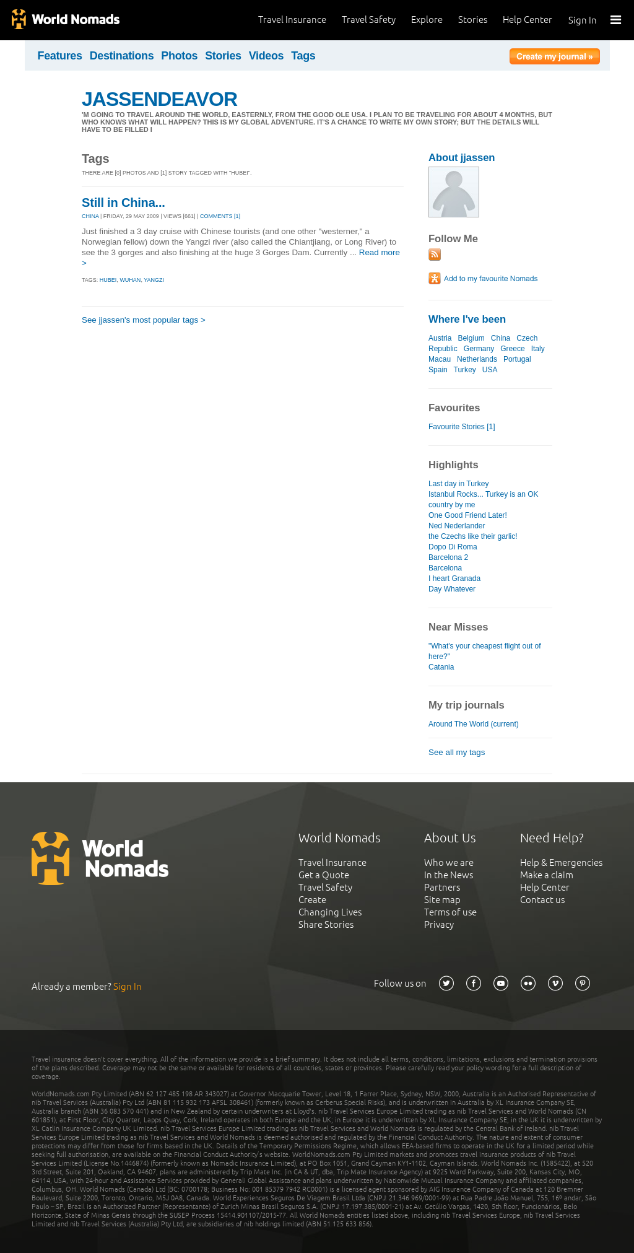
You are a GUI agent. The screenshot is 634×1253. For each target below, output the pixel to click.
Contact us (542, 899)
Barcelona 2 (448, 557)
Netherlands (477, 359)
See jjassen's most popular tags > (144, 320)
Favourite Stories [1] (461, 426)
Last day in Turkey (458, 483)
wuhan (130, 280)
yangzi (154, 280)
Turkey (465, 369)
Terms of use (450, 912)
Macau (439, 359)
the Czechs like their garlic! (473, 536)
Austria (439, 338)
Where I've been (467, 319)
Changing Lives (330, 912)
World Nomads (65, 20)
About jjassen (461, 158)
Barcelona (445, 568)
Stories (472, 19)
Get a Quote (323, 875)
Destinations (122, 56)
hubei (108, 280)
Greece (512, 348)
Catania (441, 667)
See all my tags (456, 752)
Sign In (582, 20)
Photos (179, 56)
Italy (538, 348)
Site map (442, 899)
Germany (479, 348)
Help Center (527, 19)
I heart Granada (454, 578)
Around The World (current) (473, 724)
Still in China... (123, 202)
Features (60, 56)
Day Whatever (452, 589)
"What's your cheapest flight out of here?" (484, 651)
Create (312, 899)
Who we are (449, 862)
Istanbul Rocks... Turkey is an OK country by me (483, 499)
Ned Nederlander (456, 526)
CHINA (90, 216)
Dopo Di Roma (452, 547)
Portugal (517, 359)
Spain (438, 369)
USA (489, 369)
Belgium (471, 338)
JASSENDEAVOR (159, 99)
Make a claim (546, 875)
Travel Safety (369, 19)
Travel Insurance (292, 19)
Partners (442, 887)
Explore (427, 19)
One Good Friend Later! (467, 515)
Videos (266, 56)
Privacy (439, 924)
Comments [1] (220, 216)
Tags (303, 56)
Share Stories (326, 924)
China (500, 338)
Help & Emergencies (561, 862)
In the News (448, 875)
